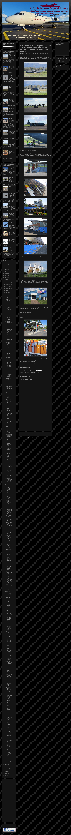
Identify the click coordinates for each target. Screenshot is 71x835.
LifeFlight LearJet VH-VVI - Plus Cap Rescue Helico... (8, 613)
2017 (6, 281)
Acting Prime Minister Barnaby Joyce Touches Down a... (8, 606)
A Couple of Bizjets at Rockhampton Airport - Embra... (8, 395)
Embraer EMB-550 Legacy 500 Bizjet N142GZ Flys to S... (8, 437)
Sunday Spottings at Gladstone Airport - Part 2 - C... (8, 580)
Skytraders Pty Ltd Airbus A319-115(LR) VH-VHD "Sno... (8, 524)
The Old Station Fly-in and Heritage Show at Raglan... (8, 487)
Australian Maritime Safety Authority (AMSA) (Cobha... (8, 316)
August (7, 290)
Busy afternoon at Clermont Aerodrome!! (11, 188)
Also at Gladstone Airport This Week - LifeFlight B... (8, 634)
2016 (6, 764)
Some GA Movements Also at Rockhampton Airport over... (8, 345)
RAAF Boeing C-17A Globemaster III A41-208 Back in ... (8, 374)
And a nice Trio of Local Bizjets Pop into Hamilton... (8, 677)
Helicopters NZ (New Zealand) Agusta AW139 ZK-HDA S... (8, 495)
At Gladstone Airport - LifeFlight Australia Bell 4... (8, 703)
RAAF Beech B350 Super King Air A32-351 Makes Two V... (8, 451)
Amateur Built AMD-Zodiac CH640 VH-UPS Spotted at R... (8, 465)
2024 (6, 267)
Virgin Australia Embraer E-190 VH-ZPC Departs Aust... (8, 302)
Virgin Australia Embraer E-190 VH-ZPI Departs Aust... (8, 388)
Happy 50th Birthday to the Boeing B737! (8, 599)
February (8, 760)
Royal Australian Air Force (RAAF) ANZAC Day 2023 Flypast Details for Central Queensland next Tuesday (9, 144)
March (7, 758)
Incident (27, 372)
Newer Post (22, 434)
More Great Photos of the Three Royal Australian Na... (8, 642)
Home (35, 434)
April (7, 297)
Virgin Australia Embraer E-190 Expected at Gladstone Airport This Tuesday (9, 242)
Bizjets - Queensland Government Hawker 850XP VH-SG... (8, 510)
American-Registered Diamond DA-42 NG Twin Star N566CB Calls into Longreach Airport (9, 102)
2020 (6, 275)
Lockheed (32, 372)
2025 (6, 266)
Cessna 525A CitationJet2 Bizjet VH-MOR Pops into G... (8, 696)
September (8, 288)
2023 (6, 269)
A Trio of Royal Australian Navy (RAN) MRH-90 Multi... (8, 717)
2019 (6, 277)
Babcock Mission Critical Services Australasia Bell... (8, 352)
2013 (6, 769)
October (7, 286)
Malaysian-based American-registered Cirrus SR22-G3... (8, 337)
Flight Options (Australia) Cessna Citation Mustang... (8, 368)
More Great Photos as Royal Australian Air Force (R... (8, 408)
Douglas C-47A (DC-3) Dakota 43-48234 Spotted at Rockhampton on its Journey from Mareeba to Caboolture (9, 111)
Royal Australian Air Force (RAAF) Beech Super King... (8, 746)
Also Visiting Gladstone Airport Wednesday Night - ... (8, 518)
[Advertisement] (35, 421)
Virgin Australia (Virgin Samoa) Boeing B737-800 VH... (8, 559)
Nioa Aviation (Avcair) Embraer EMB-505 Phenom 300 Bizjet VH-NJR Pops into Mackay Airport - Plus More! (9, 207)
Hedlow (24, 372)
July (7, 292)
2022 (6, 271)
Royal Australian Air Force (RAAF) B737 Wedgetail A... (8, 473)
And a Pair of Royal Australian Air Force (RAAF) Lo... (8, 538)
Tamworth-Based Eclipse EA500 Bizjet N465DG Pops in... (8, 443)
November (8, 284)
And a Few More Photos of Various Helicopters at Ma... (8, 664)
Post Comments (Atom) (38, 437)
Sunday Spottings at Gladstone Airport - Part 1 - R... (8, 587)
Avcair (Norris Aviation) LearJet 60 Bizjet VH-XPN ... (8, 753)
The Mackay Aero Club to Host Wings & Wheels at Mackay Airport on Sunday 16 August (9, 234)
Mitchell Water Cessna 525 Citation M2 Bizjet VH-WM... (8, 330)
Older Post (48, 434)
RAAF (35, 372)
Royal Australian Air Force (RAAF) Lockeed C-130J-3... (8, 724)
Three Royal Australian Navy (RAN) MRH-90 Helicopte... (8, 401)
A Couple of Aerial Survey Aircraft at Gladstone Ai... (8, 649)
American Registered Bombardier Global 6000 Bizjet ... (8, 593)
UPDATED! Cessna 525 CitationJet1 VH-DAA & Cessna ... (8, 422)
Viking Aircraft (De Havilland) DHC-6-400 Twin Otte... (8, 731)
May (7, 296)
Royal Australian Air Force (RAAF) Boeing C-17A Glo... (8, 429)
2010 (6, 775)
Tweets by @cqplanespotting (60, 61)
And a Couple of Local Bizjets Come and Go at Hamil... (8, 309)
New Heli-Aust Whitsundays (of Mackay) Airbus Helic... (8, 416)
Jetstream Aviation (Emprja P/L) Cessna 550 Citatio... (8, 531)
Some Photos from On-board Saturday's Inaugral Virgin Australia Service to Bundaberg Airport (9, 70)
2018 (6, 279)
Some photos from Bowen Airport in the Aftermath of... (8, 670)
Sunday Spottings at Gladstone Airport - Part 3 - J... (8, 574)
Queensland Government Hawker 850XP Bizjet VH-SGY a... (8, 324)
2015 (6, 766)
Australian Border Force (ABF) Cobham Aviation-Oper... (8, 566)
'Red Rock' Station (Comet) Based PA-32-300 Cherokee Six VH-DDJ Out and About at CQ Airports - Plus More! (9, 181)
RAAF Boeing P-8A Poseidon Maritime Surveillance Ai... (8, 503)
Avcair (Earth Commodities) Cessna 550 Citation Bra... (8, 481)
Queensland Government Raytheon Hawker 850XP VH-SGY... (8, 626)
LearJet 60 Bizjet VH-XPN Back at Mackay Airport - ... (8, 690)
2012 (6, 771)
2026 (6, 264)
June (7, 294)
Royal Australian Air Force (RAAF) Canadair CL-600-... (8, 544)
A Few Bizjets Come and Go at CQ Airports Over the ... (8, 552)
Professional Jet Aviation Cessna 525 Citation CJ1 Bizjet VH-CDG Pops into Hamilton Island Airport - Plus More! (9, 217)
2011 (6, 773)
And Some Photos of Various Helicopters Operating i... (8, 657)
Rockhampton (40, 372)
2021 (6, 273)
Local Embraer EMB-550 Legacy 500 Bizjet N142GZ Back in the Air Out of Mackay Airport (9, 225)
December (8, 282)
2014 (6, 768)
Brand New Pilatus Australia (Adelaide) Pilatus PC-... (8, 458)
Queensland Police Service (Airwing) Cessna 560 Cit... (8, 738)
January (7, 761)
